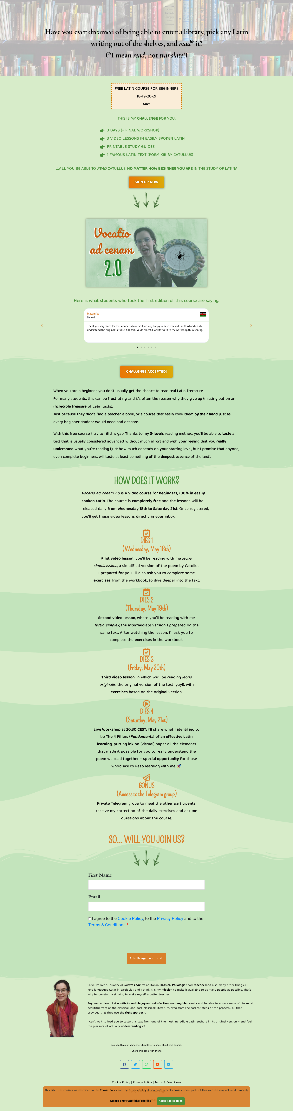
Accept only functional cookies (130, 1101)
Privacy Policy (137, 1090)
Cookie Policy (108, 1090)
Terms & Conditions (107, 924)
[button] (42, 326)
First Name (100, 875)
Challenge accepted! (146, 958)
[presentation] (146, 941)
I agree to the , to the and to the (145, 921)
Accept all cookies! (171, 1101)
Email (94, 897)
